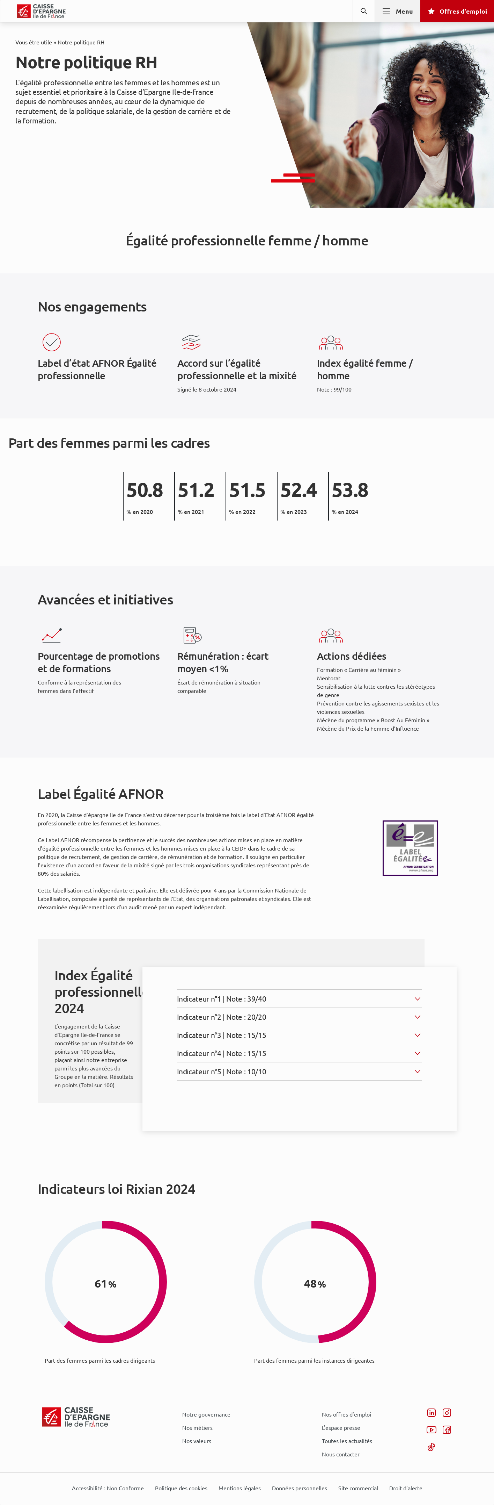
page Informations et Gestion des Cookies (261, 777)
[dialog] (247, 752)
